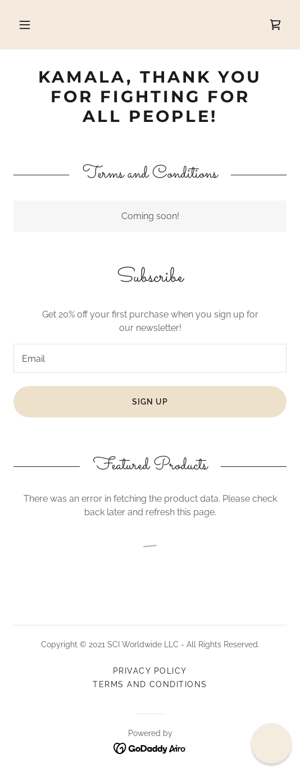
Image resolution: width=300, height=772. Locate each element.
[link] (275, 24)
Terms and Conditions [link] (150, 684)
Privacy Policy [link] (150, 670)
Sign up (150, 401)
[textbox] (150, 358)
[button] (25, 24)
